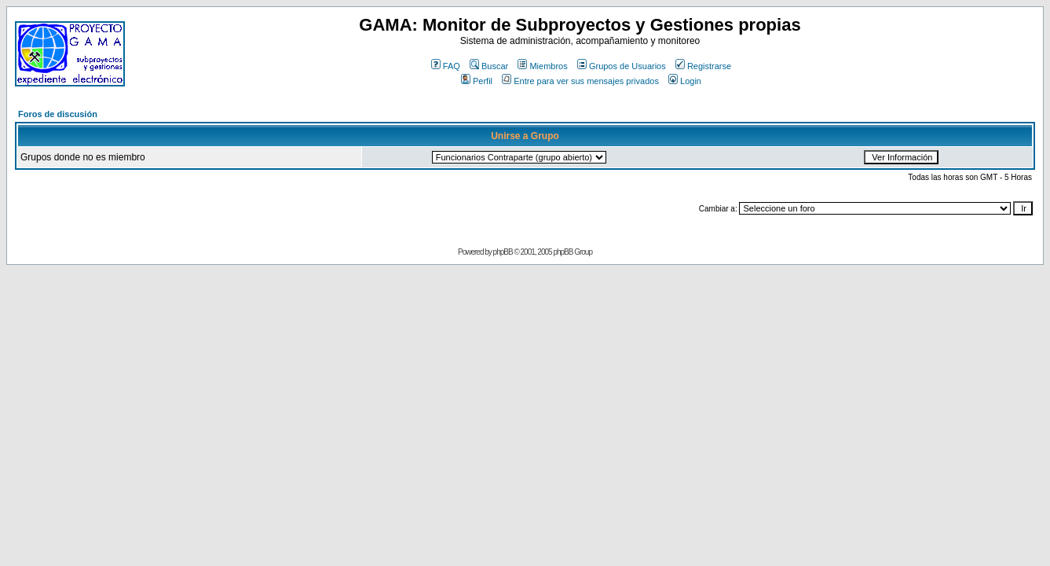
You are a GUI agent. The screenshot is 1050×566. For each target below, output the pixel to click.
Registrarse (703, 66)
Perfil (476, 81)
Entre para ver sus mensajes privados (580, 81)
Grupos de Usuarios (621, 66)
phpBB (503, 252)
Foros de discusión (57, 114)
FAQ (445, 66)
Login (684, 81)
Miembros (542, 66)
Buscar (489, 66)
